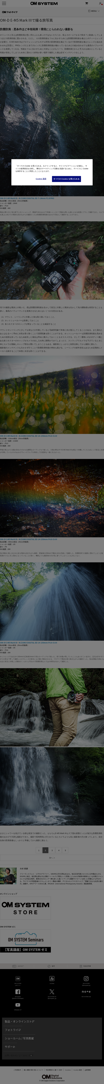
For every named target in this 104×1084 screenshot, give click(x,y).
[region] (52, 172)
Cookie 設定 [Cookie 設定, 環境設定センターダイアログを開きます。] (41, 179)
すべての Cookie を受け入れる (66, 179)
